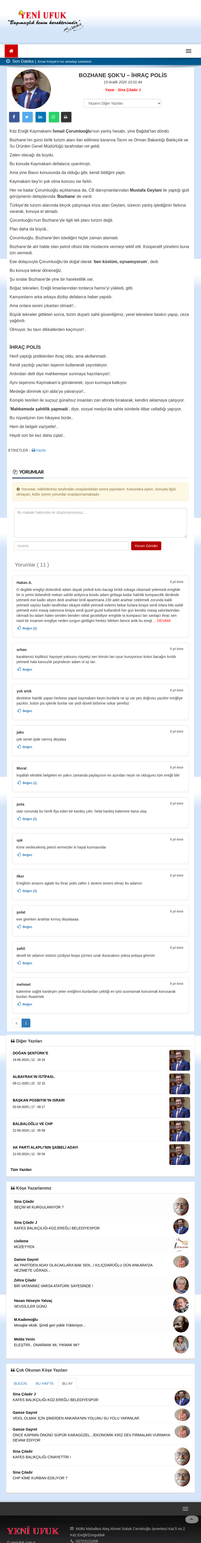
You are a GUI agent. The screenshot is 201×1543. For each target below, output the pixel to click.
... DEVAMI (161, 621)
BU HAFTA (44, 1383)
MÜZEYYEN (24, 1247)
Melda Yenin (24, 1339)
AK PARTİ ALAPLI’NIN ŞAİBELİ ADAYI (45, 1147)
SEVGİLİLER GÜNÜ (30, 1306)
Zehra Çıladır (25, 1280)
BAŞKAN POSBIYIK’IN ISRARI (39, 1100)
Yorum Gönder (146, 546)
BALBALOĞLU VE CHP (33, 1124)
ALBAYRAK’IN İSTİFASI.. (34, 1077)
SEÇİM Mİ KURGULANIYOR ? (39, 1207)
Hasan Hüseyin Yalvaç (33, 1301)
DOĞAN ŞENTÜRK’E (30, 1053)
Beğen (27, 669)
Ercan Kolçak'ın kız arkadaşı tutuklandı (64, 61)
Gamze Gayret (26, 1259)
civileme (21, 1241)
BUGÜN (20, 1383)
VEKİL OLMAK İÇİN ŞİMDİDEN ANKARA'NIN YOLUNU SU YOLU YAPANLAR (76, 1418)
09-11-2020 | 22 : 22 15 (29, 1083)
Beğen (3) (30, 891)
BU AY (67, 1383)
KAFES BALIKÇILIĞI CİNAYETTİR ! (42, 1457)
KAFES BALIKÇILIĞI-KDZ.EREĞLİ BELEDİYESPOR (57, 1228)
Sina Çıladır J (25, 1222)
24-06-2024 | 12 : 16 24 (29, 1060)
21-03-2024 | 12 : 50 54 (29, 1154)
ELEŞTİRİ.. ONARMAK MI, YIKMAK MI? (46, 1345)
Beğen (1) (30, 783)
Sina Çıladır (24, 1201)
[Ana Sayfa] (11, 51)
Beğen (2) (30, 628)
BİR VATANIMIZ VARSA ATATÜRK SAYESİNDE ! (53, 1286)
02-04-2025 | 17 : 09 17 (29, 1107)
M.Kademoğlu (26, 1319)
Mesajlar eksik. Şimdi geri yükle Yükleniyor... (49, 1325)
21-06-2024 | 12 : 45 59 (29, 1130)
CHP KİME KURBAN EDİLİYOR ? (40, 1478)
